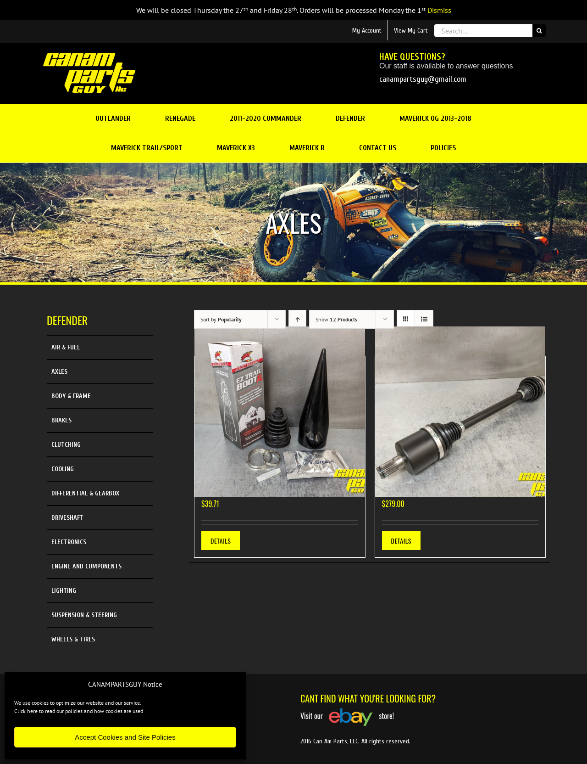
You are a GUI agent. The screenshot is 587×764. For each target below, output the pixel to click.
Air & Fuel (65, 347)
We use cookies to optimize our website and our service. (77, 702)
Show (336, 319)
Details (220, 540)
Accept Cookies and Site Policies (125, 737)
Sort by (221, 319)
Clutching (66, 445)
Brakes (61, 420)
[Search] (539, 30)
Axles (59, 372)
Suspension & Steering (84, 615)
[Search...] (483, 30)
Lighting (63, 591)
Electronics (68, 542)
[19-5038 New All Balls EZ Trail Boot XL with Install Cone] (279, 412)
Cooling (62, 469)
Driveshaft (67, 518)
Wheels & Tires (73, 639)
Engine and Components (86, 566)
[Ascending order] (297, 319)
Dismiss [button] (439, 10)
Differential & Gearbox (85, 493)
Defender (67, 320)
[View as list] (424, 319)
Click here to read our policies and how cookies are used (78, 711)
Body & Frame (71, 396)
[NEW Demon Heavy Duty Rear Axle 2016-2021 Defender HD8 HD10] (460, 412)
